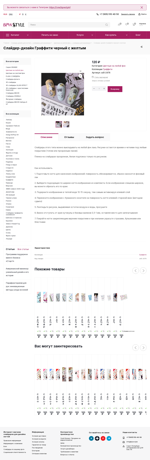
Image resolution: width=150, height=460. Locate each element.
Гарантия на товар (39, 445)
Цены (62, 443)
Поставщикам (37, 448)
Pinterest (103, 438)
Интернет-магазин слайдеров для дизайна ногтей (15, 434)
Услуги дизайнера (67, 449)
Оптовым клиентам (39, 453)
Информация (38, 432)
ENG (11, 14)
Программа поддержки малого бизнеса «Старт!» (17, 257)
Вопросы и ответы (67, 455)
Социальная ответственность (15, 452)
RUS (5, 14)
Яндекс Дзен (97, 438)
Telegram (109, 438)
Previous (135, 270)
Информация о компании (13, 443)
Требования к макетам (69, 452)
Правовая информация (12, 440)
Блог (5, 446)
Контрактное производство (67, 433)
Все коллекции (12, 114)
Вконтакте (91, 438)
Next (143, 270)
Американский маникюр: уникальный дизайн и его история (17, 272)
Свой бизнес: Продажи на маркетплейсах (70, 439)
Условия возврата (39, 439)
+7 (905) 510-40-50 (109, 14)
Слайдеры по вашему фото (14, 449)
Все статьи (23, 249)
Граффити (107, 69)
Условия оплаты (38, 442)
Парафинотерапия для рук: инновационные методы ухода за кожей (17, 286)
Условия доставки (39, 436)
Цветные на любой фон (114, 66)
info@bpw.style (132, 442)
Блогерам (36, 451)
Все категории (12, 61)
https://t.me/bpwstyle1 (59, 7)
